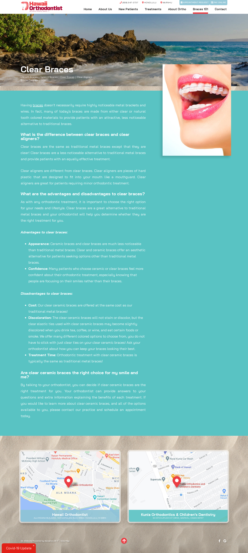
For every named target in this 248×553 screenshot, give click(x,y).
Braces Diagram (29, 80)
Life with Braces (29, 77)
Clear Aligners (84, 77)
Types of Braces (49, 77)
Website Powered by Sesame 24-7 (40, 540)
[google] (225, 541)
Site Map (65, 541)
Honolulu (149, 2)
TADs (43, 80)
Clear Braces (67, 77)
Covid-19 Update (19, 548)
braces (38, 105)
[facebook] (219, 541)
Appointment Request (195, 2)
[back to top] (124, 541)
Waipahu (166, 2)
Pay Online (218, 2)
